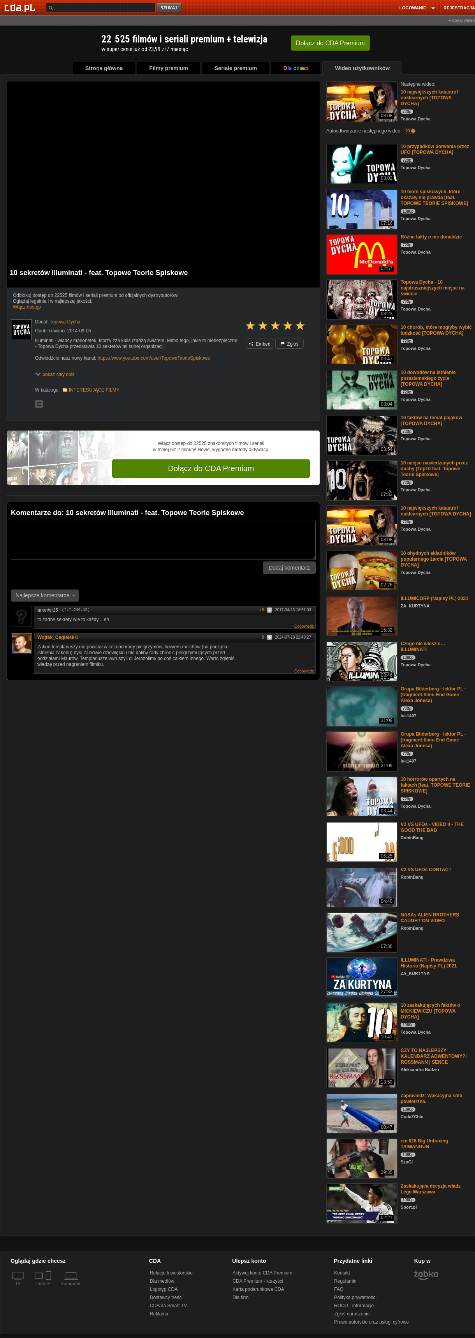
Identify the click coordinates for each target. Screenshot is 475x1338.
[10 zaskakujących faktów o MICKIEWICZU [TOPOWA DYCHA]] (361, 1022)
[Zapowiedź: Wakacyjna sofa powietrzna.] (361, 1112)
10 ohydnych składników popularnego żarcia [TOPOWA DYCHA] (434, 559)
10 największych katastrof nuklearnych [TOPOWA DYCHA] (429, 97)
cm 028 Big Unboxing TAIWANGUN (424, 1143)
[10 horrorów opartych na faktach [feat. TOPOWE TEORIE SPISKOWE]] (361, 796)
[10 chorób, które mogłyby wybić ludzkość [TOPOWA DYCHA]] (361, 344)
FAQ (338, 1289)
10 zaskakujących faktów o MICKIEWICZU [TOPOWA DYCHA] (430, 1011)
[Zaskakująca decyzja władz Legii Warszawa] (361, 1203)
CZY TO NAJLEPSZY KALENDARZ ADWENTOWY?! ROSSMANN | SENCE (434, 1056)
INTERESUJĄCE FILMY (94, 390)
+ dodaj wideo (462, 20)
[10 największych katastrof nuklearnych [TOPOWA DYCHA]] (361, 101)
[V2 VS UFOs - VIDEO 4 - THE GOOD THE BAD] (361, 841)
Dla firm (240, 1297)
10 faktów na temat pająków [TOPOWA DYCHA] (431, 420)
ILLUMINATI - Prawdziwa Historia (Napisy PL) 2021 (429, 963)
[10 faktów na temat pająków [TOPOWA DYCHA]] (361, 434)
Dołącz (330, 43)
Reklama (159, 1314)
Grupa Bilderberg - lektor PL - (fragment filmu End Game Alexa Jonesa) (433, 694)
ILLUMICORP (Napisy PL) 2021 (434, 598)
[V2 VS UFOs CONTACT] (361, 886)
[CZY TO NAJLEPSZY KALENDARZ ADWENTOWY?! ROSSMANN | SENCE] (361, 1067)
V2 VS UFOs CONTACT (426, 869)
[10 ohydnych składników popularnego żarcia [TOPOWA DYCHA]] (361, 570)
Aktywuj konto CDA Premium (262, 1273)
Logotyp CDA (164, 1289)
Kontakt (342, 1273)
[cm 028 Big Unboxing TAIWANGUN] (361, 1157)
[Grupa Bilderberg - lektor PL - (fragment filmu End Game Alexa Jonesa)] (361, 705)
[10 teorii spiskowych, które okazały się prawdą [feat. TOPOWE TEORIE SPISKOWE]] (361, 208)
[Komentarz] (163, 540)
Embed (259, 344)
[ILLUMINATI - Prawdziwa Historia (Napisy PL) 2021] (361, 977)
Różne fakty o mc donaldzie (431, 237)
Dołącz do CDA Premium (211, 468)
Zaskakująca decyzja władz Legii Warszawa (431, 1189)
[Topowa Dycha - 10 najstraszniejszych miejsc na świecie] (361, 299)
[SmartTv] (49, 1288)
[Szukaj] (101, 7)
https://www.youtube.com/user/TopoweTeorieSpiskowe (154, 358)
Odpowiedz (304, 626)
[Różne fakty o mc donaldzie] (361, 254)
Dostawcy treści (166, 1297)
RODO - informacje (354, 1305)
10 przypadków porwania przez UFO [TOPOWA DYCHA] (435, 149)
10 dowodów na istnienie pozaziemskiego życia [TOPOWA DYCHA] (428, 378)
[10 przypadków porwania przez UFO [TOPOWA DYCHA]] (361, 163)
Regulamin (345, 1281)
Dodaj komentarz (289, 568)
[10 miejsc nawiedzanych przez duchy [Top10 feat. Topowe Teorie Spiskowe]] (361, 480)
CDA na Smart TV (168, 1305)
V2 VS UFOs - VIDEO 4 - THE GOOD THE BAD (432, 827)
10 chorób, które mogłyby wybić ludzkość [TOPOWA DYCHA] (436, 330)
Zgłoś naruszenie (351, 1314)
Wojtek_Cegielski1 (60, 637)
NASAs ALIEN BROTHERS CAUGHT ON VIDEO (430, 917)
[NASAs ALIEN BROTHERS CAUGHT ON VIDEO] (361, 931)
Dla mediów (162, 1281)
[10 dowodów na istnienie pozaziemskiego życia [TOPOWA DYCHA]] (361, 389)
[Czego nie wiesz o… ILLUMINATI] (361, 660)
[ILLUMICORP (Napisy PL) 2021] (361, 615)
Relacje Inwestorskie (171, 1273)
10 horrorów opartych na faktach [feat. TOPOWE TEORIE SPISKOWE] (435, 785)
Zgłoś (290, 344)
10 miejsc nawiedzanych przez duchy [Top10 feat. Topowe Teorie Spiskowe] (434, 468)
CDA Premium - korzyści (257, 1281)
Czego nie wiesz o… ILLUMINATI (423, 646)
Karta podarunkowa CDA (258, 1289)
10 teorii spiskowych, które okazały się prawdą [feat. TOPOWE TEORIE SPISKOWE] (434, 197)
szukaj (170, 8)
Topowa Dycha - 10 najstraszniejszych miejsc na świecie (432, 288)
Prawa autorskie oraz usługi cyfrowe (371, 1322)
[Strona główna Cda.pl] (21, 7)
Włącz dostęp (27, 307)
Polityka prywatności (355, 1297)
